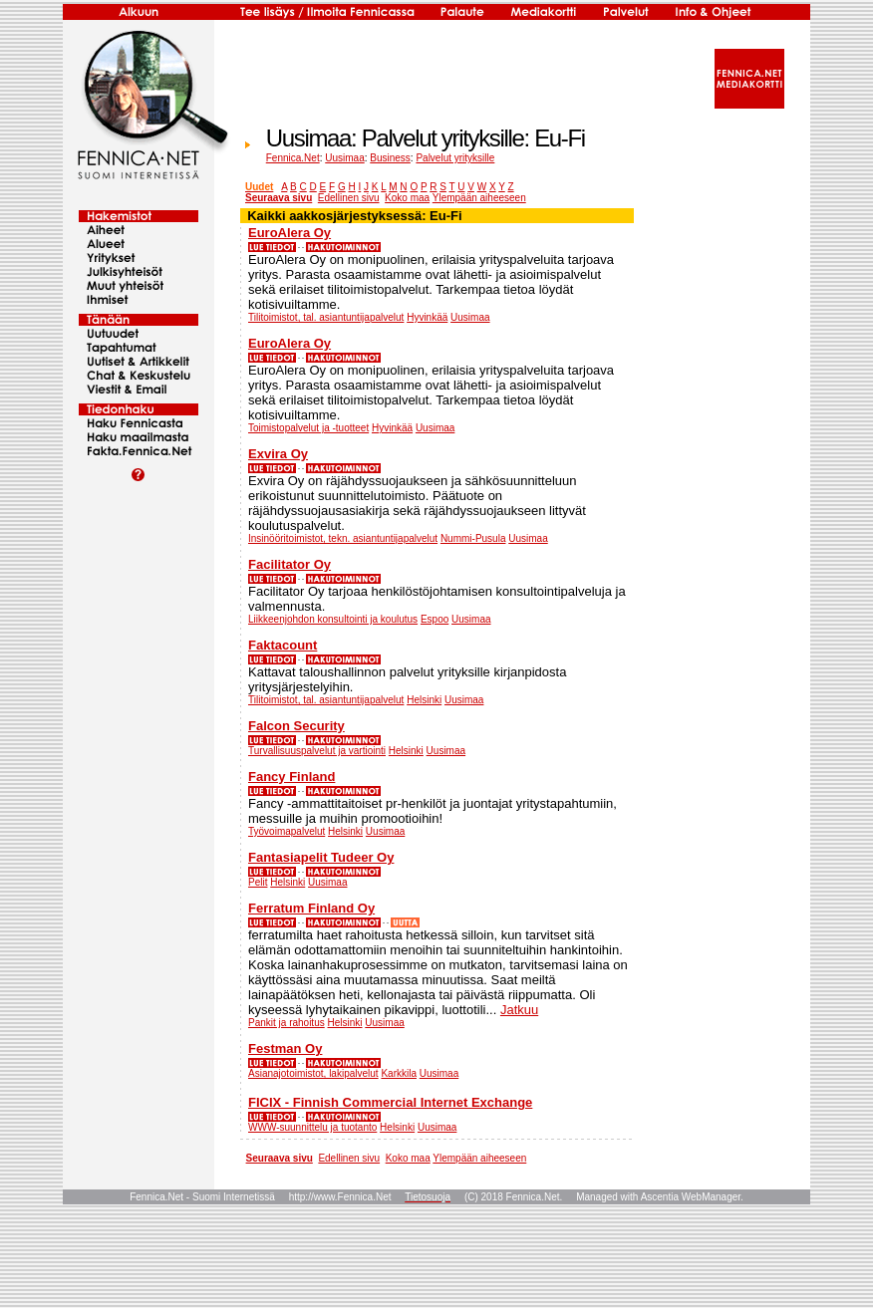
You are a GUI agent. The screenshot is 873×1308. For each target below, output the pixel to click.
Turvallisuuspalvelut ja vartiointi (317, 750)
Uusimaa (344, 157)
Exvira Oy (278, 453)
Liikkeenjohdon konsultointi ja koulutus (333, 619)
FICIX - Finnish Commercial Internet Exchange (390, 1102)
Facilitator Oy (289, 564)
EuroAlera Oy (289, 232)
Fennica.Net (293, 157)
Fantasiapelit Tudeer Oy (321, 857)
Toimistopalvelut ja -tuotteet (308, 427)
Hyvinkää (427, 317)
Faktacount (282, 645)
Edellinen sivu (349, 197)
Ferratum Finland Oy (311, 908)
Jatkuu (519, 1009)
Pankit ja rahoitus (286, 1022)
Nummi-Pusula (473, 538)
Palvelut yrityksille (455, 157)
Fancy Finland (291, 776)
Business (390, 157)
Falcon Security (296, 725)
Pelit (257, 882)
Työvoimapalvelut (286, 831)
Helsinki (424, 699)
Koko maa (407, 197)
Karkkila (399, 1073)
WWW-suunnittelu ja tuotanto (312, 1127)
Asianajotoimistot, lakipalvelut (313, 1073)
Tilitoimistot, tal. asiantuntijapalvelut (326, 317)
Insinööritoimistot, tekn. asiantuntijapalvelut (342, 538)
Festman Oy (285, 1048)
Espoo (434, 619)
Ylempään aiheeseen (479, 197)
